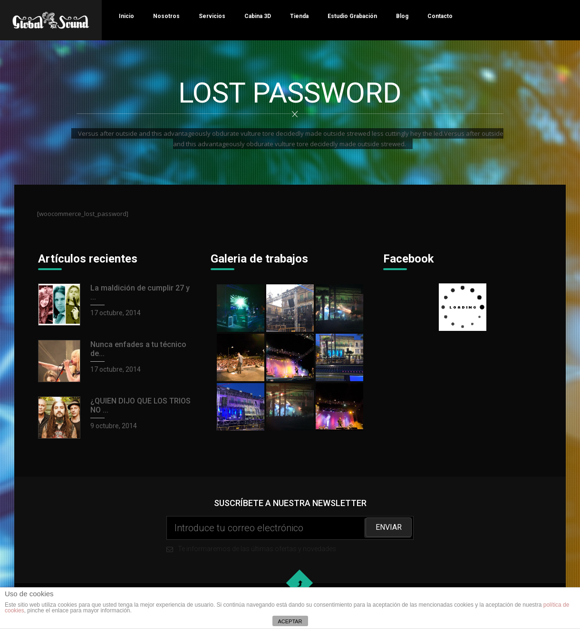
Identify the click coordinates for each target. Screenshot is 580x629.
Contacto (440, 16)
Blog (402, 16)
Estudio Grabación (352, 16)
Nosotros (166, 16)
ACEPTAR (290, 621)
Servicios (212, 16)
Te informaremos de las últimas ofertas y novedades (290, 534)
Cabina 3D (257, 16)
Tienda (299, 16)
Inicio (126, 16)
